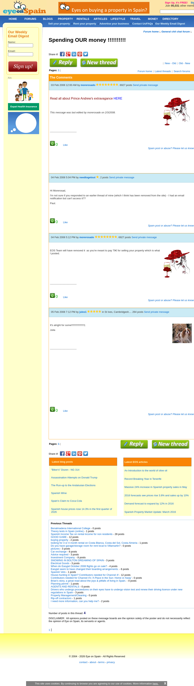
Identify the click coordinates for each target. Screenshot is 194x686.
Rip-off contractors (61, 598)
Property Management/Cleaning (69, 595)
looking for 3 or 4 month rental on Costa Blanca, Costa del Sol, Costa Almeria (94, 542)
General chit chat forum (175, 31)
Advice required (59, 554)
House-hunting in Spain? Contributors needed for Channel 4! (85, 574)
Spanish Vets (58, 572)
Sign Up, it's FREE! (176, 2)
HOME (13, 18)
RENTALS (82, 18)
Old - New (184, 63)
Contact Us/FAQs (142, 23)
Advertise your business (114, 23)
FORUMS (30, 18)
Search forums (182, 71)
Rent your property (84, 23)
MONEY (153, 18)
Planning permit (59, 583)
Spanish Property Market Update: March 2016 (150, 511)
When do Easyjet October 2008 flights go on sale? (79, 566)
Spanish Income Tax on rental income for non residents (81, 534)
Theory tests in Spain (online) (67, 531)
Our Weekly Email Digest (170, 23)
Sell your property (59, 23)
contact (83, 662)
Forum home (151, 31)
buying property (59, 539)
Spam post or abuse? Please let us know (170, 148)
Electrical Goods (60, 563)
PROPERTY (65, 18)
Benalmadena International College (70, 528)
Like (65, 144)
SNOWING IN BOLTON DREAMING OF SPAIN (77, 560)
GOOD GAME (59, 537)
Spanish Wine (59, 493)
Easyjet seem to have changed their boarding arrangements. (85, 569)
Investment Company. (63, 557)
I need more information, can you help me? (75, 601)
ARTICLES (100, 18)
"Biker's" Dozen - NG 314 (65, 469)
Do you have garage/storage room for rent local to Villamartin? (86, 545)
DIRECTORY (170, 18)
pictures (55, 548)
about (93, 662)
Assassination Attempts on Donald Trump (74, 477)
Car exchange (59, 551)
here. (155, 683)
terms (101, 662)
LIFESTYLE (118, 18)
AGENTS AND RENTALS (65, 586)
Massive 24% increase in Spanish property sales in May (156, 487)
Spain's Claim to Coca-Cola (66, 500)
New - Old (170, 63)
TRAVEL (135, 18)
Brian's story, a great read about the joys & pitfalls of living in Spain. (88, 580)
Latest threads (163, 71)
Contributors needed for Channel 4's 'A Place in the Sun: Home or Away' (91, 577)
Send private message (145, 85)
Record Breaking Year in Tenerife (143, 478)
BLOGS (48, 18)
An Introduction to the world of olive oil (146, 470)
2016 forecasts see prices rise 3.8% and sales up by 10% (157, 495)
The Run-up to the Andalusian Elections (73, 485)
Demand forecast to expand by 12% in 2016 (149, 503)
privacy (111, 662)
